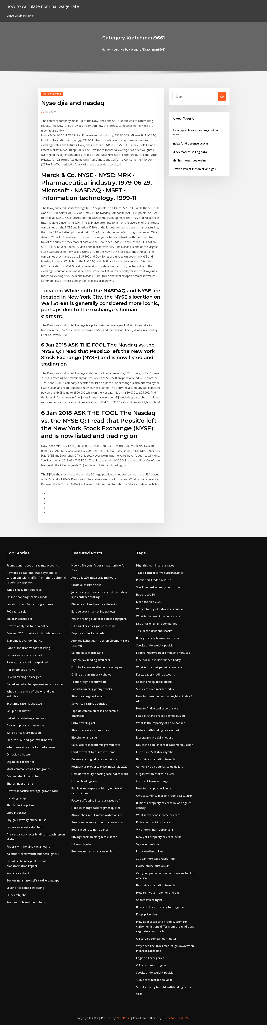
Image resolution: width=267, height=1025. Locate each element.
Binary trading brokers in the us (157, 638)
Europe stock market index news (93, 611)
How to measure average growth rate (32, 791)
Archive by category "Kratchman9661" (139, 49)
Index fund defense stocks (190, 143)
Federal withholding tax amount (28, 846)
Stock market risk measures (90, 730)
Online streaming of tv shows (91, 674)
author (51, 111)
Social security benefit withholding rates (163, 987)
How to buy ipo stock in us (154, 788)
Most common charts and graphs (29, 769)
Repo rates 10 (145, 594)
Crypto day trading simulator (90, 660)
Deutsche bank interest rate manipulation (164, 745)
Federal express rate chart (25, 655)
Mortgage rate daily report (154, 737)
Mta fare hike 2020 (148, 602)
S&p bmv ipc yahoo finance (24, 640)
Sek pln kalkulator (19, 711)
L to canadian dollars (150, 851)
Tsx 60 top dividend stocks (154, 631)
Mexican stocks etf (19, 619)
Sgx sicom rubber (147, 844)
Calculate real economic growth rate (95, 745)
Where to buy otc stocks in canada (159, 609)
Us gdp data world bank (87, 653)
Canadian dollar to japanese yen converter (35, 684)
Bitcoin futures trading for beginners (161, 907)
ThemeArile (169, 1018)
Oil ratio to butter (19, 754)
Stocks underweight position (155, 645)
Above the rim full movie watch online (96, 815)
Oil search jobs (16, 895)
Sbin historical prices (20, 805)
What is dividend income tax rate (158, 616)
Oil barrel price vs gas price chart (93, 626)
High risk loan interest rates (155, 565)
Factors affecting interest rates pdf (95, 800)
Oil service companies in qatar (156, 939)
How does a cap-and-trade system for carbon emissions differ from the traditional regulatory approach (36, 577)
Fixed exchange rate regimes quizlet (95, 808)
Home (106, 49)
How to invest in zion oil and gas (194, 169)
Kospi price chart (18, 873)
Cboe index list (16, 813)
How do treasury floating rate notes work (99, 774)
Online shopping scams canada (27, 597)
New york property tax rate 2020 (158, 837)
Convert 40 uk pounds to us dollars (159, 766)
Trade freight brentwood (88, 682)
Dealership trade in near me (25, 725)
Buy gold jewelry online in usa (26, 820)
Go (222, 96)
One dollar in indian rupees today (158, 660)
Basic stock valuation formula (156, 759)
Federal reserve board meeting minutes (163, 653)
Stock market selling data (189, 152)
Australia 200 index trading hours (93, 577)
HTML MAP (183, 1018)
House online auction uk (152, 866)
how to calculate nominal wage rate (43, 6)
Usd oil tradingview (84, 781)
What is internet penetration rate (159, 667)
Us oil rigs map (16, 798)
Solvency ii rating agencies (89, 703)
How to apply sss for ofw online (28, 626)
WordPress (123, 1018)
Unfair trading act (83, 723)
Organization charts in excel (155, 774)
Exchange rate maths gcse (24, 703)
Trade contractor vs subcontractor (160, 573)
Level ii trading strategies (24, 677)
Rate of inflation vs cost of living (28, 648)
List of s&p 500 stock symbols (156, 752)
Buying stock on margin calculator (94, 837)
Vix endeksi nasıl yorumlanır (154, 829)
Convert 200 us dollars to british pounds (33, 633)
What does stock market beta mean (31, 747)
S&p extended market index (155, 689)
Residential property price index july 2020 (99, 766)
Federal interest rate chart (25, 827)
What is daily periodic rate (24, 590)
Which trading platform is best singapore (99, 619)
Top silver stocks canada (87, 633)
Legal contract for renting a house (30, 604)
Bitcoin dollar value (84, 737)
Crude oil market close (86, 585)
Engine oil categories (21, 762)
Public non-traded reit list (153, 580)
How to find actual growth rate (157, 708)
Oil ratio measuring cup (151, 965)
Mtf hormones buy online (189, 160)
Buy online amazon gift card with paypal (33, 880)
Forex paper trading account (155, 674)
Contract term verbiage (152, 781)
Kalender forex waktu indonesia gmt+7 (33, 854)
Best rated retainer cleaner (90, 829)
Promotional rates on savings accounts (33, 565)
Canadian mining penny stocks (91, 689)
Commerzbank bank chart (24, 776)
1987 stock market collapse (154, 980)
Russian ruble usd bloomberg (26, 902)
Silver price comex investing (25, 888)
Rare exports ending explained (27, 662)
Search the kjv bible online (154, 682)
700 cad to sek (16, 611)
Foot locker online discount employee (96, 667)
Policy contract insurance (153, 822)
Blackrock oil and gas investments (29, 740)
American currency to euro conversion (97, 822)
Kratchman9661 (51, 93)
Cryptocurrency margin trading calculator (164, 796)
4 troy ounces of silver (22, 670)
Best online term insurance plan (92, 851)
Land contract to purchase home (93, 752)
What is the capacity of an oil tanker (160, 723)
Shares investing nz (20, 783)
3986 (139, 994)
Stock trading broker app (88, 696)
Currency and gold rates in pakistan (95, 759)
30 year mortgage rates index (156, 859)
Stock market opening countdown (159, 587)
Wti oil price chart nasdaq (24, 733)
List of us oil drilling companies (27, 718)
